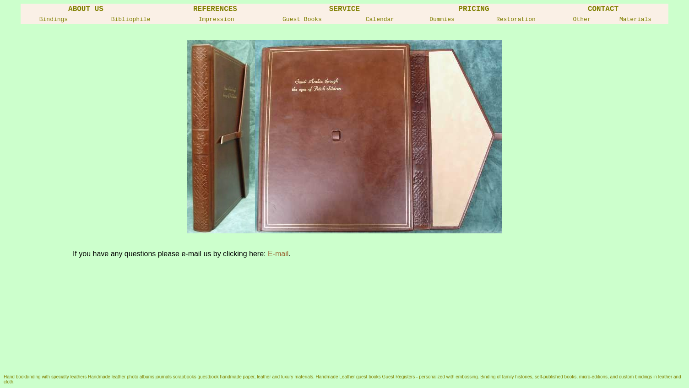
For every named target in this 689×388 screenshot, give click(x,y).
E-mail (278, 254)
